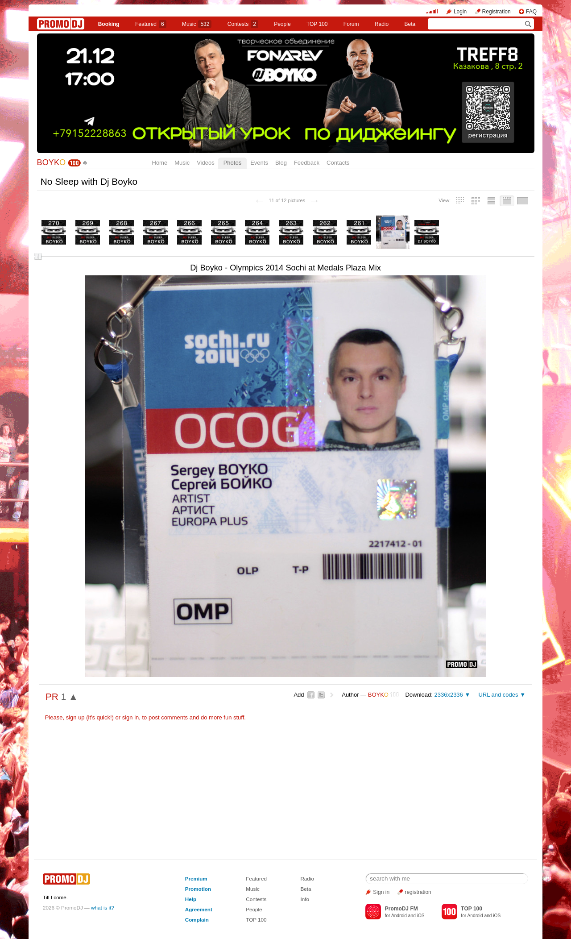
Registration (496, 11)
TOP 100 (317, 24)
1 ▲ (69, 696)
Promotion (198, 889)
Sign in (381, 892)
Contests (256, 899)
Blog (281, 162)
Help (190, 899)
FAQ (531, 11)
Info (304, 899)
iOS (421, 915)
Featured (150, 24)
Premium (196, 878)
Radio (382, 24)
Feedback (306, 162)
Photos (232, 162)
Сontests (243, 24)
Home (160, 162)
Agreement (198, 909)
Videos (206, 162)
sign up (75, 717)
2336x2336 (448, 694)
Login (460, 11)
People (282, 24)
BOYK (51, 162)
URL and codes (498, 694)
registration (418, 892)
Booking (109, 24)
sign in (130, 717)
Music (196, 24)
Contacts (338, 162)
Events (259, 162)
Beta (410, 24)
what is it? (102, 907)
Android (399, 915)
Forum (351, 24)
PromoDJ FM (401, 909)
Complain (197, 919)
